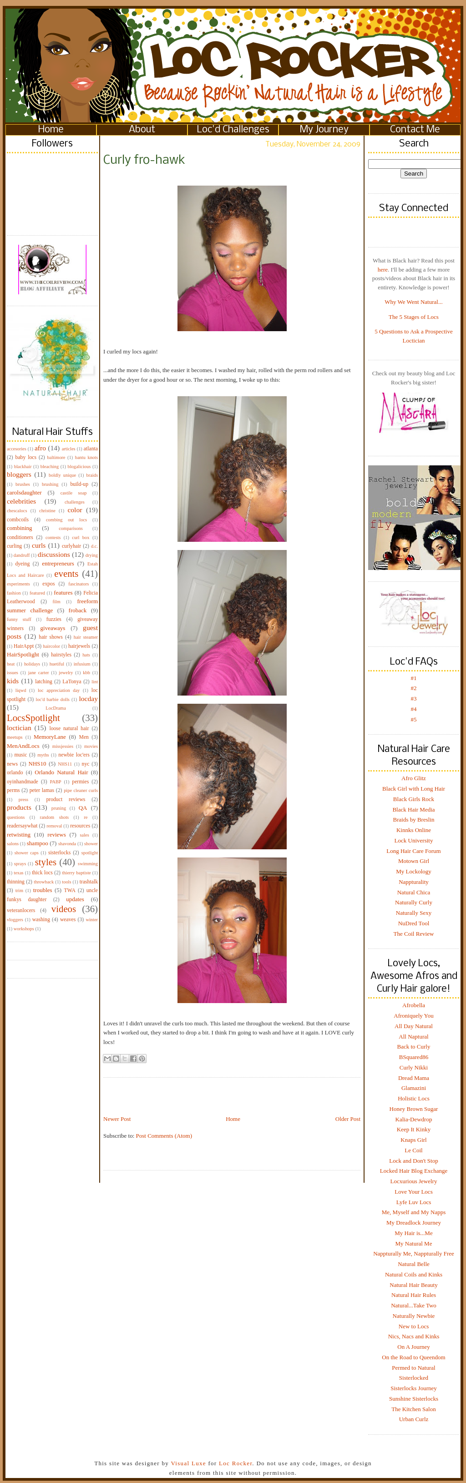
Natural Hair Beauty (413, 1284)
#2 (414, 688)
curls (39, 545)
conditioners (20, 537)
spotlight (89, 852)
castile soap (74, 492)
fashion (14, 592)
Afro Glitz (413, 778)
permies (80, 782)
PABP (55, 781)
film (57, 601)
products (19, 807)
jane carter (38, 672)
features (63, 592)
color (74, 510)
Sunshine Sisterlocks (413, 1398)
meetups (15, 737)
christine (47, 510)
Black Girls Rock (413, 799)
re (85, 817)
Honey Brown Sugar (414, 1108)
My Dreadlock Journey (413, 1222)
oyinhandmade (22, 782)
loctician (19, 727)
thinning (16, 882)
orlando (15, 773)
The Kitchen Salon (413, 1409)
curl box (80, 537)
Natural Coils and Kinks (413, 1274)
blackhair (23, 466)
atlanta (91, 449)
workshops (24, 928)
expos (48, 584)
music (20, 755)
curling (14, 546)
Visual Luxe (187, 1463)
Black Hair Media (413, 809)
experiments (18, 583)
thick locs (42, 873)
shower (91, 843)
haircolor (51, 646)
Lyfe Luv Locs (413, 1202)
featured (37, 592)
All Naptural (413, 1036)
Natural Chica (414, 892)
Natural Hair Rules (413, 1294)
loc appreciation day (59, 690)
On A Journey (413, 1346)
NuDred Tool (414, 923)
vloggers (15, 919)
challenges (75, 501)
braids (92, 475)
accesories (16, 448)
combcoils (18, 520)
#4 (414, 709)
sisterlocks (59, 853)
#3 (414, 698)
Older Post (347, 1118)
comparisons (71, 528)
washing (41, 920)
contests (53, 537)
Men (83, 737)
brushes (22, 484)
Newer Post (117, 1118)
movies (91, 746)
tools (66, 881)
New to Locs (414, 1326)
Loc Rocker (235, 1463)
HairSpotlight (23, 654)
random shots (54, 817)
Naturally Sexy (413, 912)
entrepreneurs (58, 563)
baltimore (56, 457)
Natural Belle (414, 1264)
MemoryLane (50, 736)
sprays (20, 863)
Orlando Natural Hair (61, 772)
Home (51, 130)
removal (54, 825)
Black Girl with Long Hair (413, 788)
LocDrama (56, 708)
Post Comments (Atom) (164, 1135)
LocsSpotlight (33, 717)
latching (43, 682)
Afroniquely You (413, 1015)
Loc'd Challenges (233, 130)
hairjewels (79, 646)
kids (13, 681)
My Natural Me (413, 1243)
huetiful (57, 663)
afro (40, 448)
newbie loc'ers (73, 755)
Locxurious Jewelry (413, 1181)
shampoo (37, 843)
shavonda (67, 843)
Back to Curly (414, 1046)
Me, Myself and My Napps (414, 1212)
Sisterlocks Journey (413, 1388)
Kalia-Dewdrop (413, 1119)
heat (11, 663)
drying (92, 555)
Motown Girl (413, 861)
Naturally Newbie (414, 1315)
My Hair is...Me (413, 1233)
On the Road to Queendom (413, 1357)
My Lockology (413, 871)
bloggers (19, 474)
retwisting (18, 834)
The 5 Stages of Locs (414, 316)
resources (80, 826)
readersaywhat (22, 826)
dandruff (22, 555)
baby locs (25, 457)
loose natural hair (69, 728)
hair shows (51, 637)
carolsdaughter (24, 492)
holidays (32, 663)
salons (13, 843)
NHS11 (65, 764)
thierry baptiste (76, 872)
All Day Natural (414, 1026)
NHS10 (37, 763)
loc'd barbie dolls (53, 699)
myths (43, 754)
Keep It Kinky (414, 1129)
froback (78, 610)
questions (16, 817)
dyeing (22, 564)
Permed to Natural (413, 1367)
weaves (68, 920)
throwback (44, 881)
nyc (86, 764)
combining (19, 528)
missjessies (62, 746)
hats (86, 654)
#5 (414, 719)
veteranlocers (21, 910)
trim (19, 890)
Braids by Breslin (414, 819)
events (66, 573)
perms (13, 790)
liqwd (20, 690)
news (12, 764)
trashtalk (89, 882)
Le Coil (413, 1150)
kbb (86, 672)
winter (92, 919)
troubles (42, 890)
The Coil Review (414, 933)
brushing (50, 484)
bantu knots (86, 457)
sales (84, 834)
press (23, 799)
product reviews (65, 799)
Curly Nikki (414, 1067)
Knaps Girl (413, 1139)
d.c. (94, 546)
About (142, 130)
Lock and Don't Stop (413, 1160)
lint (94, 681)
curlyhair (71, 546)
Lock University (414, 840)
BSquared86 (413, 1057)
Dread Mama (413, 1077)
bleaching (50, 466)
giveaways (53, 628)
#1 (414, 678)
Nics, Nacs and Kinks (414, 1336)
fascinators (78, 583)
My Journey (324, 130)
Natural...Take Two (413, 1305)
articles (69, 448)
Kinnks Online (413, 830)
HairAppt (24, 646)
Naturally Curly (413, 902)
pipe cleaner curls (81, 790)
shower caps (27, 852)
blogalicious (79, 466)
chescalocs (17, 510)
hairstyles (61, 655)
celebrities (21, 501)
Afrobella (413, 1005)
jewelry (66, 672)
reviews (56, 834)
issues (12, 672)
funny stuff (19, 619)
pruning (58, 808)
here (383, 269)
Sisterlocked (413, 1377)
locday (88, 698)
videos (63, 908)
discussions (54, 554)
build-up (79, 484)
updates (75, 899)
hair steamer (86, 637)
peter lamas (42, 790)
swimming (88, 863)
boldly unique (62, 475)
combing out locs (66, 519)
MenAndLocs (23, 745)
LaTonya (71, 682)
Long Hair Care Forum (413, 850)
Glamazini (413, 1088)
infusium (82, 663)
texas (18, 872)
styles (45, 862)
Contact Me (415, 130)
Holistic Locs (414, 1098)
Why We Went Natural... (413, 301)
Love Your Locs (413, 1191)
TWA (70, 890)
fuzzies (53, 619)
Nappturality (414, 881)
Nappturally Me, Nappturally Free (413, 1253)
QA (83, 807)
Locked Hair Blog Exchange (413, 1170)
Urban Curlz (414, 1419)
